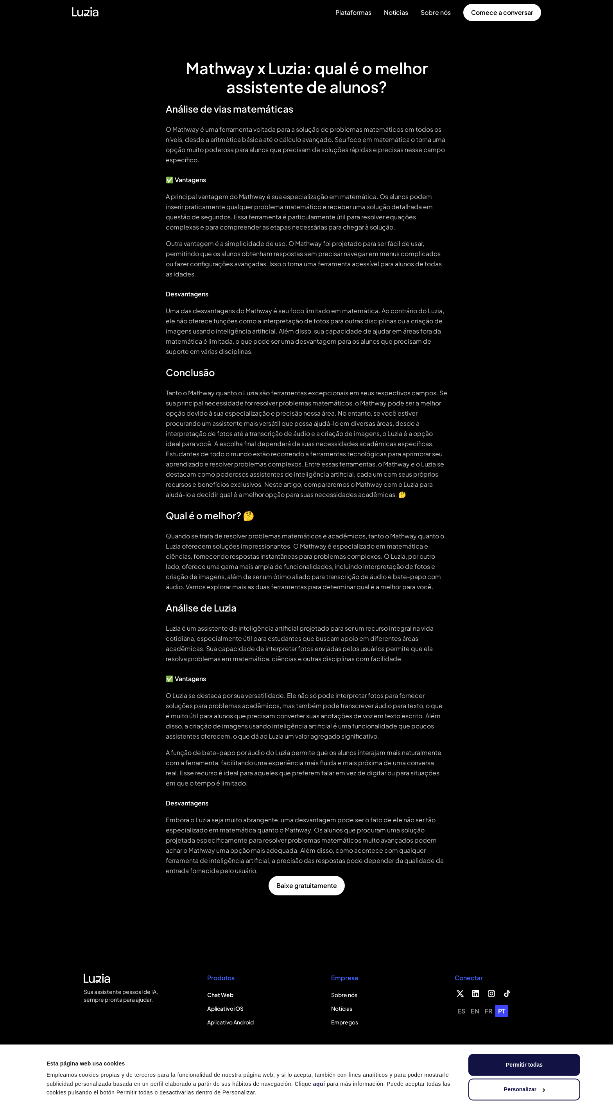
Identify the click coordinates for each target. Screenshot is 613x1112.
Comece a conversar (502, 12)
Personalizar (524, 1089)
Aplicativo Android (230, 1022)
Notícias (396, 12)
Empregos (344, 1022)
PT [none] (501, 1011)
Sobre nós (436, 12)
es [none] (461, 1011)
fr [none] (489, 1011)
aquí (319, 1084)
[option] (461, 1011)
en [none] (475, 1011)
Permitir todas (524, 1065)
